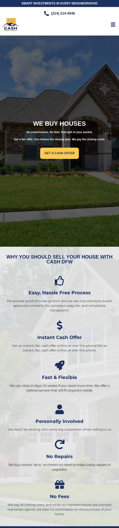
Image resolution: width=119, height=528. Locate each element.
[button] (113, 25)
